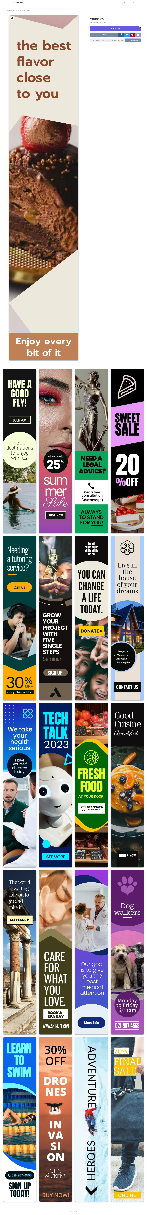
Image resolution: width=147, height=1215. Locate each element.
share (104, 35)
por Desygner (94, 22)
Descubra (11, 10)
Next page (73, 1211)
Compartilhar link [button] (133, 40)
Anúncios (19, 10)
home (5, 10)
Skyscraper (26, 10)
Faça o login (108, 3)
